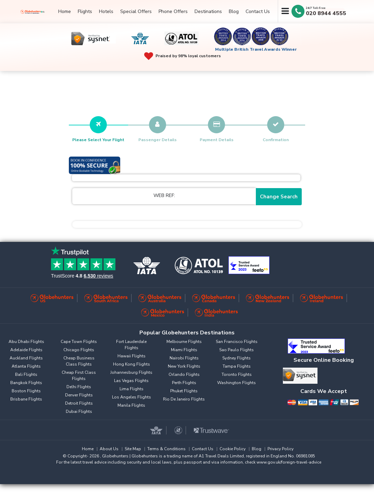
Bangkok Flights (26, 382)
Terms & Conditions (166, 449)
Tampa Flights (237, 366)
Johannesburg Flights (131, 372)
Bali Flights (26, 374)
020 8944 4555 (326, 13)
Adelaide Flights (26, 350)
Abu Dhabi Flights (26, 341)
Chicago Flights (78, 350)
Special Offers (136, 11)
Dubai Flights (79, 411)
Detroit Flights (79, 403)
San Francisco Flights (237, 341)
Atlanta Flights (26, 366)
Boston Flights (26, 391)
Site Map (133, 449)
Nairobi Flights (184, 358)
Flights (85, 11)
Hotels (106, 11)
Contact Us (258, 11)
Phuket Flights (184, 391)
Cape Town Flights (79, 341)
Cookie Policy (233, 449)
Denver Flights (79, 395)
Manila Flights (131, 405)
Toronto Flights (237, 374)
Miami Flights (184, 350)
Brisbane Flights (26, 399)
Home (64, 11)
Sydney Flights (236, 358)
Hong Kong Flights (131, 364)
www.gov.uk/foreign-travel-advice (289, 462)
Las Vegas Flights (131, 380)
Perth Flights (184, 382)
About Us (109, 449)
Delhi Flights (78, 387)
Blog (234, 11)
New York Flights (184, 366)
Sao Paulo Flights (236, 350)
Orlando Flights (184, 374)
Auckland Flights (26, 358)
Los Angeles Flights (131, 397)
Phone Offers (173, 11)
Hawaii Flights (131, 356)
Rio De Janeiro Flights (184, 399)
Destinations (208, 11)
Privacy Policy (280, 449)
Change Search (279, 196)
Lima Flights (132, 389)
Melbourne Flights (184, 341)
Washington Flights (236, 382)
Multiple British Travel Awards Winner (256, 49)
